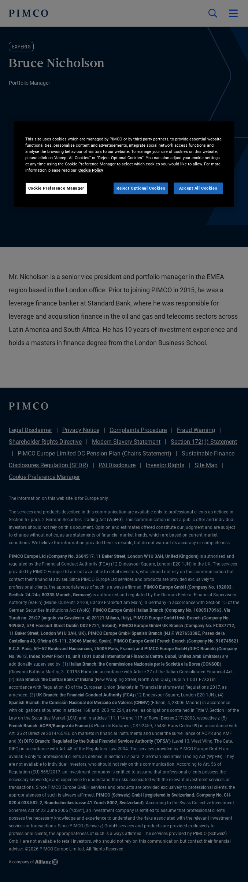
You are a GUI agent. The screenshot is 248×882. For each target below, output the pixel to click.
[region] (124, 163)
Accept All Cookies (198, 188)
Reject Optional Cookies (140, 188)
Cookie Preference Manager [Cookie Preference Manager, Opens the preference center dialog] (56, 188)
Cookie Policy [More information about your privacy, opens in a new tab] (90, 170)
